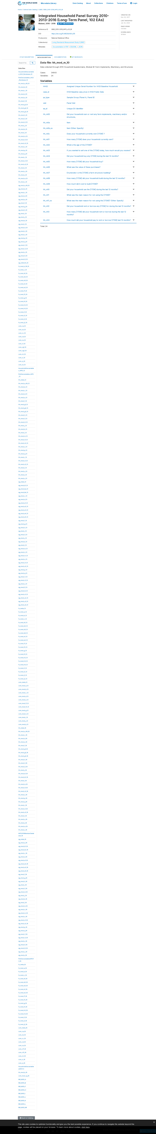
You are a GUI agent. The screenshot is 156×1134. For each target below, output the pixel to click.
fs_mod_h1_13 (22, 654)
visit (44, 103)
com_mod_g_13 (23, 710)
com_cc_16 (22, 1038)
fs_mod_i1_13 (22, 668)
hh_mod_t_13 (22, 467)
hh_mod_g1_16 (23, 748)
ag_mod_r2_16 (23, 937)
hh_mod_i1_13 (22, 418)
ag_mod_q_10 (22, 241)
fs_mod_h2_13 (23, 657)
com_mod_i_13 (23, 717)
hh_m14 (46, 220)
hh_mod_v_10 (22, 174)
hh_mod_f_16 (22, 745)
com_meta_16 (22, 1027)
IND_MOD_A (22, 1079)
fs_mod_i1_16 (22, 1017)
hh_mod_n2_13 (23, 443)
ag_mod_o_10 (22, 234)
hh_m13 (46, 211)
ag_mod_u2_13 (23, 597)
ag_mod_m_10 (23, 227)
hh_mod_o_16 (22, 794)
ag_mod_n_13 (22, 552)
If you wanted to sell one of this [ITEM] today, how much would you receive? (99, 150)
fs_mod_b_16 (22, 971)
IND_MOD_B (22, 1082)
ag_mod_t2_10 (23, 259)
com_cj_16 (21, 1062)
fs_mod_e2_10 (23, 287)
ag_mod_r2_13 (23, 580)
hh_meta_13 (22, 379)
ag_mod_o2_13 (23, 566)
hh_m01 (46, 139)
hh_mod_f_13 (22, 400)
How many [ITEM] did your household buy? (85, 161)
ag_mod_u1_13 (23, 594)
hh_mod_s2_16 (23, 812)
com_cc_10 (22, 332)
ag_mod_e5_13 (23, 516)
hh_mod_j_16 (22, 770)
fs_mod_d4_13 (23, 632)
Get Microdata (65, 23)
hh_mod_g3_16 (23, 755)
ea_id (45, 108)
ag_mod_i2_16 (23, 891)
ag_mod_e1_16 (23, 860)
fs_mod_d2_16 (23, 982)
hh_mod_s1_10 (23, 160)
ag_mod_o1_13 (23, 562)
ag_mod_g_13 (22, 523)
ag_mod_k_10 (22, 220)
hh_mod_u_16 (22, 819)
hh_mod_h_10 (22, 115)
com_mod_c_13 (23, 692)
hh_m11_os (47, 200)
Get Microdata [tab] (76, 56)
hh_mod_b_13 (22, 386)
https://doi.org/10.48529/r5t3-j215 (63, 33)
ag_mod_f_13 (22, 520)
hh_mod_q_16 (22, 801)
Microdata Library (48, 3)
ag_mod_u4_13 (23, 604)
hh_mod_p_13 (22, 450)
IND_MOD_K (22, 1100)
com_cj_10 (21, 361)
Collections (98, 3)
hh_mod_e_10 (22, 97)
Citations (109, 3)
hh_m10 (46, 189)
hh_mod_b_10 (22, 86)
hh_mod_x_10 (22, 181)
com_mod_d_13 (23, 696)
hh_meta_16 (22, 727)
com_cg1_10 (22, 347)
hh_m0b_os (48, 128)
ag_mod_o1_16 (23, 920)
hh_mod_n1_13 (23, 439)
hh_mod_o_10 (22, 146)
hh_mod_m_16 (23, 784)
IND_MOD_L (22, 1103)
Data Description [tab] (44, 57)
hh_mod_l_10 (22, 132)
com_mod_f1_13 (23, 703)
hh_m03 (46, 150)
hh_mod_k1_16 (23, 773)
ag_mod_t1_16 (22, 944)
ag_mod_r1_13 (22, 576)
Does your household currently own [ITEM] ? (86, 133)
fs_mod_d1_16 (22, 978)
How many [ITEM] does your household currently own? (90, 139)
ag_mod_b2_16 (23, 849)
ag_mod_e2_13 (23, 506)
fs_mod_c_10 (22, 269)
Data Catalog (78, 3)
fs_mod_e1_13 (22, 636)
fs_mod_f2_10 (22, 294)
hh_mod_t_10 (22, 167)
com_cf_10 (21, 343)
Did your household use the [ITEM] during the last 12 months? (92, 189)
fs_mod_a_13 (22, 611)
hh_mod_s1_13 (23, 460)
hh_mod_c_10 (22, 90)
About (88, 3)
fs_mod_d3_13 (23, 629)
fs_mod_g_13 (22, 650)
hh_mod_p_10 (22, 150)
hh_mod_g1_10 (23, 104)
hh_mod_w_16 (23, 826)
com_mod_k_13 (23, 724)
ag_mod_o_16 (22, 916)
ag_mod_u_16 (22, 951)
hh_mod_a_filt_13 (23, 383)
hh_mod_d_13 (22, 393)
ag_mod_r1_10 (22, 245)
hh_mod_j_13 (22, 425)
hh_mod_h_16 (22, 759)
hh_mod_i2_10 (23, 122)
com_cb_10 (22, 329)
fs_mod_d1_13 (22, 622)
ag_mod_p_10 (22, 238)
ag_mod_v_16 (22, 955)
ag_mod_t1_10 (22, 255)
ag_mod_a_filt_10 (23, 185)
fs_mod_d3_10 (23, 280)
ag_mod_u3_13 (23, 601)
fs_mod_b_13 (22, 615)
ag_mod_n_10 (22, 231)
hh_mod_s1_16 (23, 808)
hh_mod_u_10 (22, 171)
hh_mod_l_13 (22, 432)
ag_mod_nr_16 (23, 912)
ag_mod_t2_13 (23, 590)
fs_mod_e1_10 (22, 283)
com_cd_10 (22, 336)
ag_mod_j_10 (22, 217)
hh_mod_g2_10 (23, 107)
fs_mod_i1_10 (22, 311)
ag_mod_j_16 (22, 895)
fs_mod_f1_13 (22, 643)
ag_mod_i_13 (22, 530)
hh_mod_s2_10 (23, 164)
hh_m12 (46, 206)
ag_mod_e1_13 (23, 502)
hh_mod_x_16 (22, 829)
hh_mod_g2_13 (23, 407)
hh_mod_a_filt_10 (23, 83)
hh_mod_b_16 (22, 1072)
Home (20, 9)
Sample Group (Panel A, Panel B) (81, 97)
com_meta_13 (22, 682)
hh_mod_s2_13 (23, 464)
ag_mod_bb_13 (23, 492)
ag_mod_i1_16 (22, 888)
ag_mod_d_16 (22, 856)
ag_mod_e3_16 (23, 867)
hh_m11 (46, 195)
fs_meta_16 (22, 964)
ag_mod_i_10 (22, 213)
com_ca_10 (22, 326)
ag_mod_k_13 (22, 541)
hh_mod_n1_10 (23, 139)
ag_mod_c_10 (22, 192)
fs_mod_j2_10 (22, 322)
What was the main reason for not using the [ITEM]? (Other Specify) (95, 200)
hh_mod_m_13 (23, 436)
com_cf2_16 (22, 1052)
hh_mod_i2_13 (23, 422)
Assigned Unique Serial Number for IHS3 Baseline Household (92, 86)
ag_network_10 (23, 262)
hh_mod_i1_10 (22, 118)
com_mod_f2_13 (23, 706)
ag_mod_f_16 (22, 874)
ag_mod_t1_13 (22, 587)
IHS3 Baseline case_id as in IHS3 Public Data (85, 91)
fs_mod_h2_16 (23, 1010)
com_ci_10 (21, 357)
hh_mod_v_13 (22, 474)
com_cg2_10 (22, 350)
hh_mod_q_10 (22, 153)
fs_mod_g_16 (22, 1003)
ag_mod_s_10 (22, 252)
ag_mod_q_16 (22, 930)
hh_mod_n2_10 (23, 143)
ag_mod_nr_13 (23, 555)
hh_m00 (46, 114)
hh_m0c (46, 133)
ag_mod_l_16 (22, 902)
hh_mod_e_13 (22, 397)
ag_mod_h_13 (22, 527)
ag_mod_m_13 (23, 548)
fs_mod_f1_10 (22, 290)
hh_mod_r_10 (22, 157)
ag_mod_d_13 (22, 499)
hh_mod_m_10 (23, 136)
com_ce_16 (22, 1045)
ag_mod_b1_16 (23, 846)
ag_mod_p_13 (22, 569)
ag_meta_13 (22, 481)
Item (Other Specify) (75, 128)
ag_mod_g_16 (22, 877)
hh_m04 (46, 156)
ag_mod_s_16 (22, 941)
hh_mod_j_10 (22, 125)
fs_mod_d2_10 (23, 276)
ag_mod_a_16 (22, 842)
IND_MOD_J (22, 1096)
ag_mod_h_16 (22, 881)
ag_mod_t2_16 (23, 948)
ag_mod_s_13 (22, 583)
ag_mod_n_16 (22, 909)
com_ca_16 (22, 1031)
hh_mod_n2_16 (23, 791)
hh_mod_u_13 (22, 471)
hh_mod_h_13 (22, 414)
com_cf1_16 (22, 1048)
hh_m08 (46, 178)
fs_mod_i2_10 (22, 315)
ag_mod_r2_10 (23, 248)
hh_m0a (46, 122)
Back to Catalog (26, 1117)
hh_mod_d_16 (22, 738)
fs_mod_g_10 (22, 297)
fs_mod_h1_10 (22, 301)
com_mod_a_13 (23, 685)
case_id (46, 91)
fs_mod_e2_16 (23, 992)
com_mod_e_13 (23, 699)
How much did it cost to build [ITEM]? (82, 183)
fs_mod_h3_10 (23, 308)
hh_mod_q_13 (22, 453)
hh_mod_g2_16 (23, 752)
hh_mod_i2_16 (23, 766)
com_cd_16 (22, 1041)
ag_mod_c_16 (22, 853)
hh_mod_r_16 (22, 805)
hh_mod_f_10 (22, 101)
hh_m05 (46, 161)
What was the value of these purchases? (83, 167)
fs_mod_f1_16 (22, 996)
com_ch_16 (22, 1055)
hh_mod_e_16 (22, 741)
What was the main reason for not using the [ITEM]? (88, 195)
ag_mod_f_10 (22, 202)
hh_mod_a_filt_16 (23, 731)
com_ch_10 (22, 354)
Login (133, 3)
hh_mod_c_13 (22, 390)
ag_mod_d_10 (22, 195)
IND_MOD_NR (22, 1107)
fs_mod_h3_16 (23, 1013)
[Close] (154, 1122)
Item (68, 122)
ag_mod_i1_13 (22, 534)
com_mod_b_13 (23, 689)
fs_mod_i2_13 (22, 671)
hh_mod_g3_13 (23, 411)
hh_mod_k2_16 (23, 777)
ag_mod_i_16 (22, 884)
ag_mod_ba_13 (23, 488)
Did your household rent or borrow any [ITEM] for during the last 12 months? (99, 206)
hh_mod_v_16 (22, 822)
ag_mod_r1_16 (22, 934)
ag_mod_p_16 (22, 927)
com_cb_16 (22, 1034)
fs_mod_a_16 (22, 968)
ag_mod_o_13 (22, 559)
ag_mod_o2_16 (23, 923)
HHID (45, 86)
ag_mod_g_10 (22, 206)
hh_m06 (46, 167)
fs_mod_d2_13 (23, 625)
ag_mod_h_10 (22, 209)
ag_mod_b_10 (22, 188)
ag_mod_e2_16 (23, 863)
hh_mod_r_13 (22, 457)
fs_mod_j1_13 (22, 675)
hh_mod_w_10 (23, 178)
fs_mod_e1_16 (22, 989)
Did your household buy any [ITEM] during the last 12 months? (93, 156)
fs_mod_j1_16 (22, 1020)
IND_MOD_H (22, 1089)
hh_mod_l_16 (22, 780)
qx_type (46, 97)
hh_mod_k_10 (22, 129)
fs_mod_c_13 (22, 618)
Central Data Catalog (30, 9)
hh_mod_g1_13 (23, 404)
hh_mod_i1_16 (22, 762)
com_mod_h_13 (23, 713)
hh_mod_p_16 (22, 798)
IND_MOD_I (21, 1093)
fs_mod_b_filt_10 (23, 266)
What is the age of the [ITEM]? (79, 144)
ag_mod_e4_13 (23, 513)
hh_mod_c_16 (22, 734)
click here (85, 1127)
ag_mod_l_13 (22, 545)
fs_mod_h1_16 (22, 1006)
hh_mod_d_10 (22, 93)
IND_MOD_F (22, 1086)
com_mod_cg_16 (23, 1075)
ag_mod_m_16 (23, 905)
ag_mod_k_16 (22, 898)
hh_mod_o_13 (22, 446)
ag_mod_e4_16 (23, 870)
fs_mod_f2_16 (22, 999)
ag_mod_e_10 (22, 199)
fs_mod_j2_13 (22, 678)
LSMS (40, 9)
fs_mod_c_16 (22, 975)
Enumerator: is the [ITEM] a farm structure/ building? (89, 172)
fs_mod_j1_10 (22, 318)
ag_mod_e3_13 (23, 509)
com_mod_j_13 (23, 720)
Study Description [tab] (27, 56)
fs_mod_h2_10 (23, 304)
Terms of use (122, 3)
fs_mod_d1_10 (22, 273)
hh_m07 (46, 172)
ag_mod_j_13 (22, 537)
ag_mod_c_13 (22, 495)
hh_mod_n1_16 (23, 787)
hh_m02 (46, 144)
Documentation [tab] (60, 56)
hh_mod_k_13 (22, 429)
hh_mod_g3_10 (23, 111)
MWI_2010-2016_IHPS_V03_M (53, 9)
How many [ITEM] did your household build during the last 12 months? (96, 178)
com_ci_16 (21, 1059)
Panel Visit (71, 103)
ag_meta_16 (22, 839)
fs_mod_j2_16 (22, 1024)
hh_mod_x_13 (22, 478)
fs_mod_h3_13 (23, 661)
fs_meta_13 (22, 608)
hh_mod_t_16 (22, 815)
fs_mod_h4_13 (23, 664)
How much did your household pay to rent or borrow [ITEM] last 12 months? (99, 220)
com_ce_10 (22, 340)
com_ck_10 (22, 364)
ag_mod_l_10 (22, 224)
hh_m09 (46, 183)
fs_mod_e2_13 (23, 639)
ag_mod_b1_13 (23, 485)
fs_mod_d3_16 (23, 985)
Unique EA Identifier (75, 108)
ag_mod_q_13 (22, 573)
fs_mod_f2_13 (22, 647)
